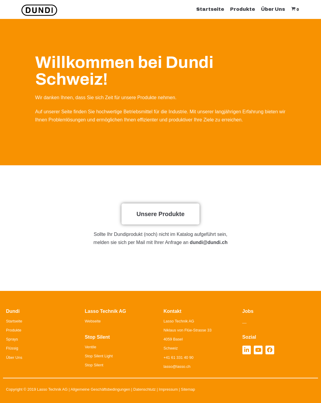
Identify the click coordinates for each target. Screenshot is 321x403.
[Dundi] (39, 10)
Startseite (210, 9)
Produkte (242, 9)
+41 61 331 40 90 (179, 357)
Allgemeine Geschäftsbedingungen (100, 389)
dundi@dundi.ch (209, 242)
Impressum (168, 389)
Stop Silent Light (99, 356)
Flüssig (12, 348)
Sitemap (188, 389)
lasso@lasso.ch (177, 366)
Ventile (90, 347)
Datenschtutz (144, 389)
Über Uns (273, 9)
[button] (161, 213)
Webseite (93, 321)
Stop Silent (94, 365)
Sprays (12, 339)
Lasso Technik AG (52, 389)
